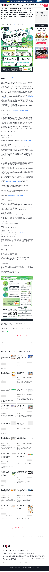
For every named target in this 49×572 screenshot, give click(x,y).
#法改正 (4, 448)
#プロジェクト (7, 465)
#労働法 (29, 500)
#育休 (21, 398)
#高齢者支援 (2, 400)
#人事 (11, 484)
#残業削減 (27, 367)
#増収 (30, 367)
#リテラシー (11, 447)
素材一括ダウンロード (6, 328)
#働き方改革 (3, 322)
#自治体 (27, 382)
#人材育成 (2, 466)
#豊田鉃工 (18, 398)
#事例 (8, 448)
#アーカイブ (23, 368)
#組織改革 (4, 368)
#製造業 (2, 465)
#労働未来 (13, 484)
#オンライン (13, 322)
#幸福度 (29, 399)
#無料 (10, 322)
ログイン (40, 5)
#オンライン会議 (23, 499)
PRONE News (18, 5)
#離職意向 (18, 448)
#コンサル (22, 399)
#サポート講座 (10, 323)
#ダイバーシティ (3, 401)
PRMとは (14, 5)
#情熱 (29, 433)
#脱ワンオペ (18, 466)
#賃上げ (21, 500)
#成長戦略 (4, 517)
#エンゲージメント (23, 367)
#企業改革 (6, 400)
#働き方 (2, 415)
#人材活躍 (6, 432)
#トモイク (20, 447)
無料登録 (46, 5)
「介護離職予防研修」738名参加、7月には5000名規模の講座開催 (21, 473)
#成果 (18, 433)
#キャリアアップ (9, 517)
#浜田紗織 (30, 415)
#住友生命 (9, 500)
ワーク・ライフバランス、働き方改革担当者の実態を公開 (5, 374)
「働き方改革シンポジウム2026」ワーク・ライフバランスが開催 (22, 357)
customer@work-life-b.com (21, 232)
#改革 (29, 382)
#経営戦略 (20, 322)
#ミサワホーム (6, 367)
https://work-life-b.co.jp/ (7, 247)
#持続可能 (11, 432)
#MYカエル (30, 398)
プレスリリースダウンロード (18, 328)
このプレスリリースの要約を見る (23, 335)
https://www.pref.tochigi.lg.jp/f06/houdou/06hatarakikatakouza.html (19, 111)
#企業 (14, 500)
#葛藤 (7, 385)
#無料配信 (27, 499)
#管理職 (8, 447)
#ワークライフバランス (10, 399)
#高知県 (5, 433)
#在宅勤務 (29, 448)
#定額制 (22, 481)
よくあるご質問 (24, 5)
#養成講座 (22, 521)
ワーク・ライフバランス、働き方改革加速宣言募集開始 (5, 357)
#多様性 (9, 432)
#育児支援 (25, 448)
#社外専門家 (28, 520)
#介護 (3, 447)
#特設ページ (8, 499)
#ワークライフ (19, 382)
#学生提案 (2, 485)
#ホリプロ (10, 367)
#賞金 (5, 484)
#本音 (5, 385)
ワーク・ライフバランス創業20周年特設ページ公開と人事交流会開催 (5, 491)
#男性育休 (23, 398)
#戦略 (27, 433)
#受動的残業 (2, 518)
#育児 (21, 466)
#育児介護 (26, 500)
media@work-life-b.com (27, 139)
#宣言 (24, 382)
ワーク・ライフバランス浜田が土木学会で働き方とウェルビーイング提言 (21, 407)
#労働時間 (13, 367)
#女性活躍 (5, 466)
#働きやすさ (21, 418)
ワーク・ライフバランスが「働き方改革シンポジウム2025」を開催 (22, 491)
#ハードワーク (19, 368)
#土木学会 (18, 415)
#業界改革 (18, 418)
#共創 (4, 465)
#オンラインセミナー (3, 399)
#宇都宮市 (2, 323)
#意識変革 (31, 399)
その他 (29, 428)
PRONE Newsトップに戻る (10, 335)
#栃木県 (17, 322)
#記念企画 (10, 385)
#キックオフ (18, 521)
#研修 (5, 447)
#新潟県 (6, 323)
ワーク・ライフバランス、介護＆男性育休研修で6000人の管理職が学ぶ (5, 439)
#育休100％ (18, 381)
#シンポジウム (5, 415)
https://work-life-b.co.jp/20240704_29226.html (12, 77)
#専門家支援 (18, 520)
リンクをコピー (27, 328)
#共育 (18, 447)
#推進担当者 (2, 385)
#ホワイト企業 (8, 484)
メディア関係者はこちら (32, 5)
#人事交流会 (2, 500)
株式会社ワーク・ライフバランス (6, 362)
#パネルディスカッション (27, 322)
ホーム (2, 537)
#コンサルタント (14, 385)
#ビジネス (31, 433)
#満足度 (28, 481)
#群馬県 (11, 465)
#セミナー (7, 322)
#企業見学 (2, 484)
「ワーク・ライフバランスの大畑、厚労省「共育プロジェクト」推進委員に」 (21, 455)
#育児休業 (23, 447)
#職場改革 (28, 465)
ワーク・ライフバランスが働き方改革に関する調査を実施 (5, 507)
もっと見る (17, 527)
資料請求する (39, 1)
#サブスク (14, 447)
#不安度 (30, 481)
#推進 (6, 448)
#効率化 (2, 517)
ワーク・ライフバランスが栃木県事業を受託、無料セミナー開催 (21, 507)
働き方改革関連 (4, 364)
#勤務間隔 (22, 381)
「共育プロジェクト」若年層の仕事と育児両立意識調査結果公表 (21, 439)
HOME (10, 4)
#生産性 (2, 368)
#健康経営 (11, 400)
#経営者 (12, 499)
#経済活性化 (2, 432)
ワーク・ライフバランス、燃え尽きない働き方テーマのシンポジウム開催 (5, 407)
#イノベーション (3, 467)
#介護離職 (27, 381)
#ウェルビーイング (22, 415)
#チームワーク (21, 433)
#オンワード (6, 500)
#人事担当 (18, 500)
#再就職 (25, 381)
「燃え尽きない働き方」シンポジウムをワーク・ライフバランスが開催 (21, 423)
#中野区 (22, 382)
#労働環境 (2, 433)
